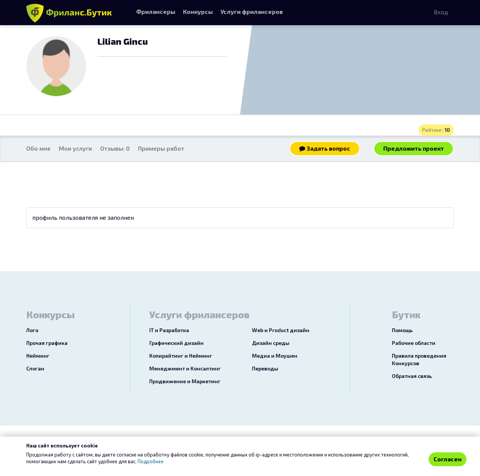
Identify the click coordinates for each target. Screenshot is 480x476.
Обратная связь (412, 376)
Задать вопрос (324, 148)
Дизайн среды (271, 343)
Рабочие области (413, 343)
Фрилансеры (156, 11)
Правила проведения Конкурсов (419, 359)
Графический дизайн (176, 343)
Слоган (35, 368)
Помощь (402, 330)
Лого (32, 330)
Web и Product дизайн (280, 330)
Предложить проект (413, 148)
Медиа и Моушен (274, 355)
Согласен (448, 458)
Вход (441, 11)
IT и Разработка (169, 330)
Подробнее (151, 461)
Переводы (265, 368)
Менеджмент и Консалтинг (185, 368)
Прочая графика (47, 343)
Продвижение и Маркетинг (184, 381)
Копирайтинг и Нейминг (180, 355)
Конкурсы (198, 11)
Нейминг (38, 355)
